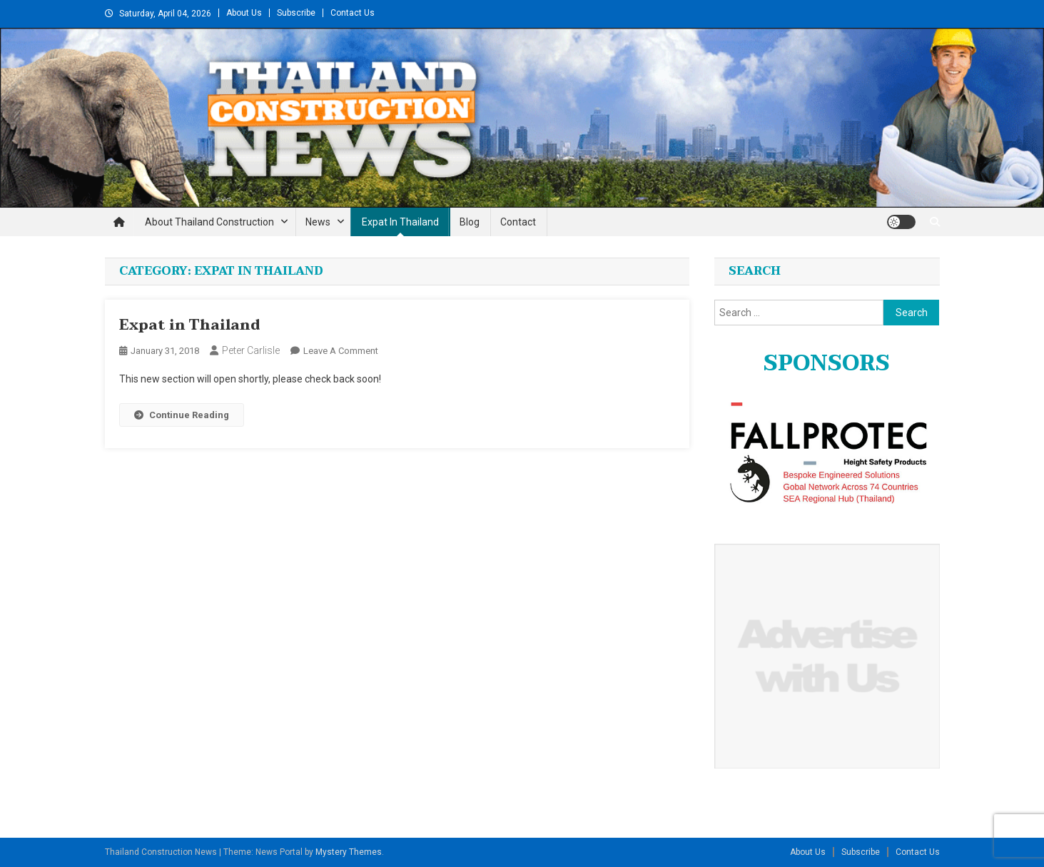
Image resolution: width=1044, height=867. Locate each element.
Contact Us (352, 13)
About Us (244, 13)
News (317, 222)
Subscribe (296, 13)
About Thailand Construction (209, 222)
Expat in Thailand (400, 222)
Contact (518, 222)
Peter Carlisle (251, 350)
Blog (470, 222)
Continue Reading (181, 415)
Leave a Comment (340, 350)
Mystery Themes (348, 852)
